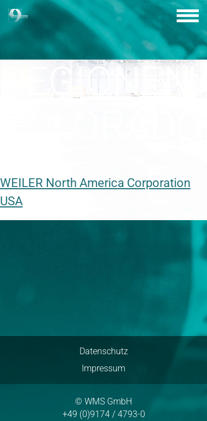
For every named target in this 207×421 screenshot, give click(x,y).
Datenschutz (103, 351)
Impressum (103, 368)
